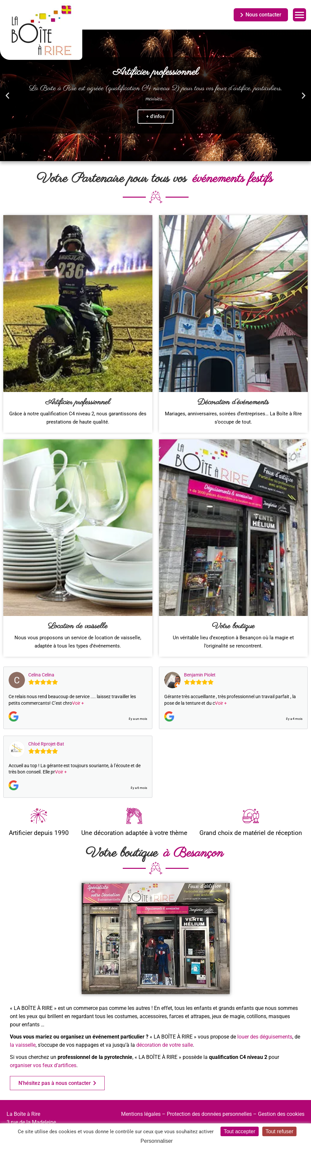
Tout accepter (239, 1131)
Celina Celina (41, 674)
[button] (7, 95)
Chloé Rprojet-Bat (46, 743)
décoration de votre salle (164, 1045)
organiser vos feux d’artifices (43, 1065)
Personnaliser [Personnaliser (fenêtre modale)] (157, 1141)
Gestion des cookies (281, 1114)
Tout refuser (279, 1131)
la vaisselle (23, 1045)
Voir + (78, 703)
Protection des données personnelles (209, 1114)
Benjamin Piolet (200, 674)
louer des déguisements (264, 1037)
